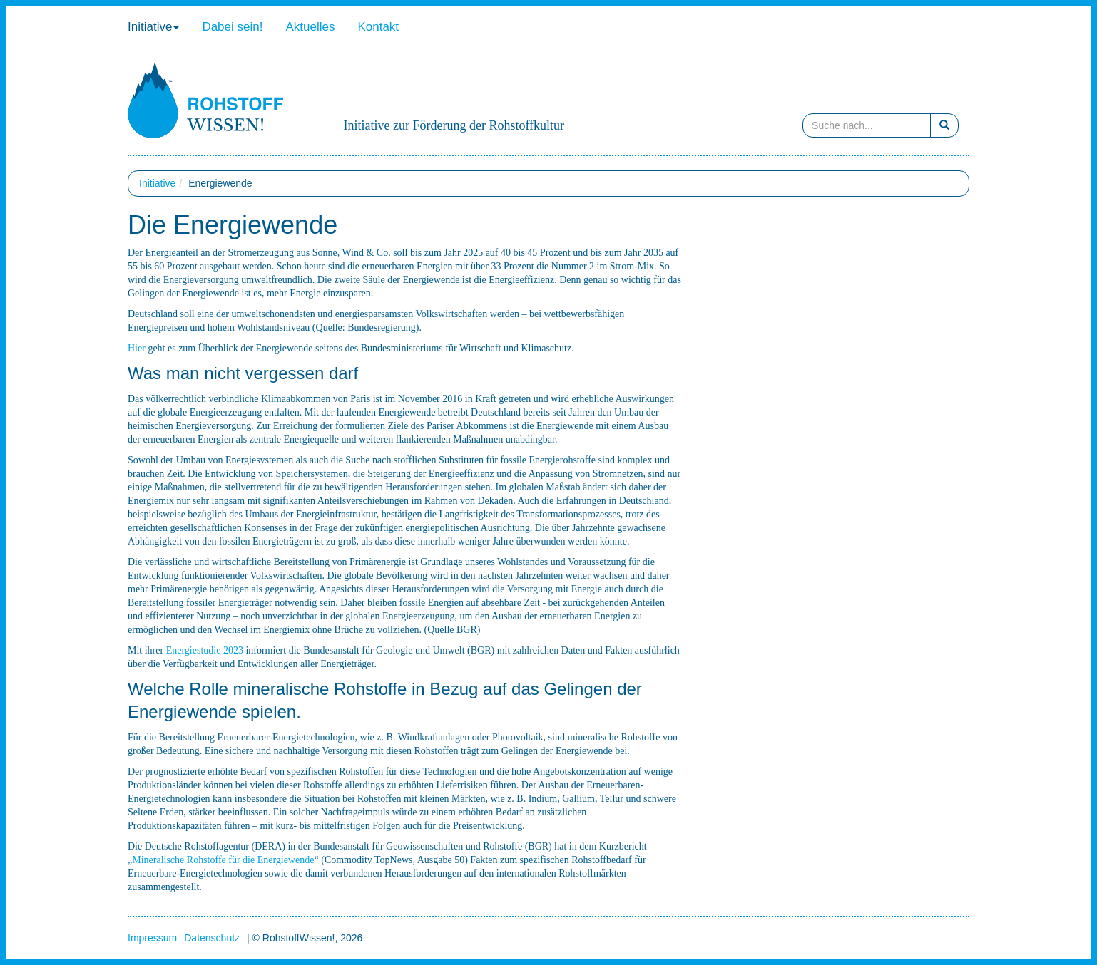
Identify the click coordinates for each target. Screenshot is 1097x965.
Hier (137, 348)
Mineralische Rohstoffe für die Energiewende (223, 860)
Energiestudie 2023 (204, 650)
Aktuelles (310, 26)
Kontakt (378, 26)
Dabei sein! (232, 26)
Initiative (153, 26)
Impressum (152, 938)
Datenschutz (212, 938)
